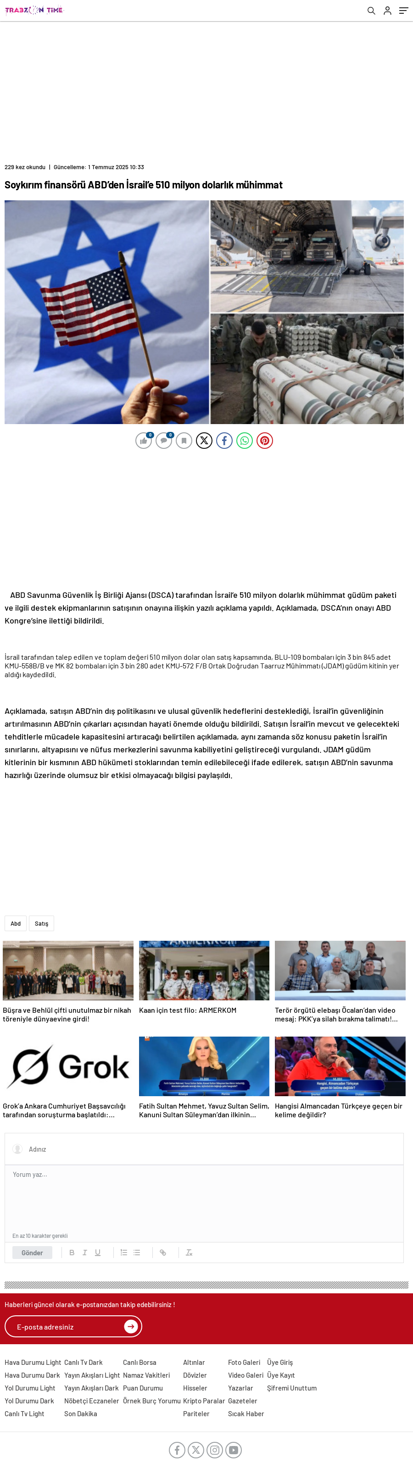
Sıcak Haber (246, 1413)
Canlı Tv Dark (83, 1362)
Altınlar (194, 1362)
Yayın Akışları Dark (91, 1388)
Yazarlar (240, 1388)
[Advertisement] (206, 90)
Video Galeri (245, 1375)
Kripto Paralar (204, 1400)
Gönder (32, 1252)
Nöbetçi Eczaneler (91, 1400)
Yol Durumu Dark (29, 1400)
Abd (16, 923)
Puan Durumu (143, 1388)
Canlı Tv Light (25, 1413)
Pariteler (196, 1413)
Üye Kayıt (281, 1375)
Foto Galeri (244, 1362)
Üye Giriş (280, 1362)
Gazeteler (242, 1400)
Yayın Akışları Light (92, 1375)
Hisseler (195, 1388)
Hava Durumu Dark (32, 1375)
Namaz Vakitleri (146, 1375)
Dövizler (195, 1375)
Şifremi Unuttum (292, 1388)
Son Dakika (80, 1413)
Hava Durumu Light (33, 1362)
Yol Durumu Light (30, 1388)
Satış (41, 923)
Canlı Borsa (139, 1362)
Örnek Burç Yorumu (152, 1400)
